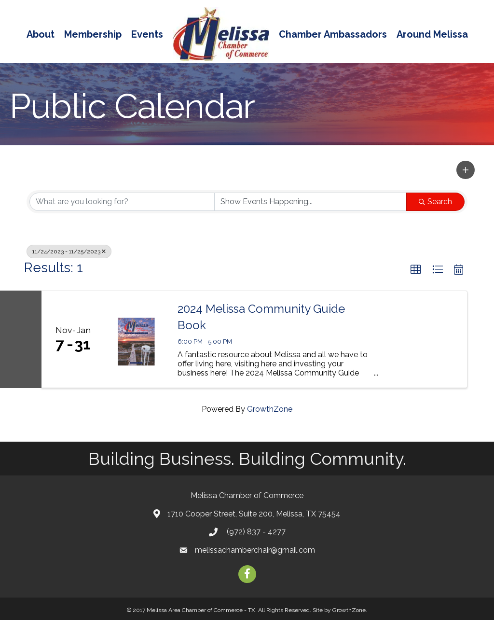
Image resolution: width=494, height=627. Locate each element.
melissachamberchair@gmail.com (255, 557)
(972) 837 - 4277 (255, 538)
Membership (93, 34)
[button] (465, 177)
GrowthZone (269, 416)
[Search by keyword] (122, 209)
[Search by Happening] (310, 209)
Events (147, 34)
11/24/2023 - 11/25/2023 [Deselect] (69, 258)
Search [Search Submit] (435, 208)
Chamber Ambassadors (333, 34)
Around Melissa (432, 34)
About (41, 34)
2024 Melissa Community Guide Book (261, 324)
